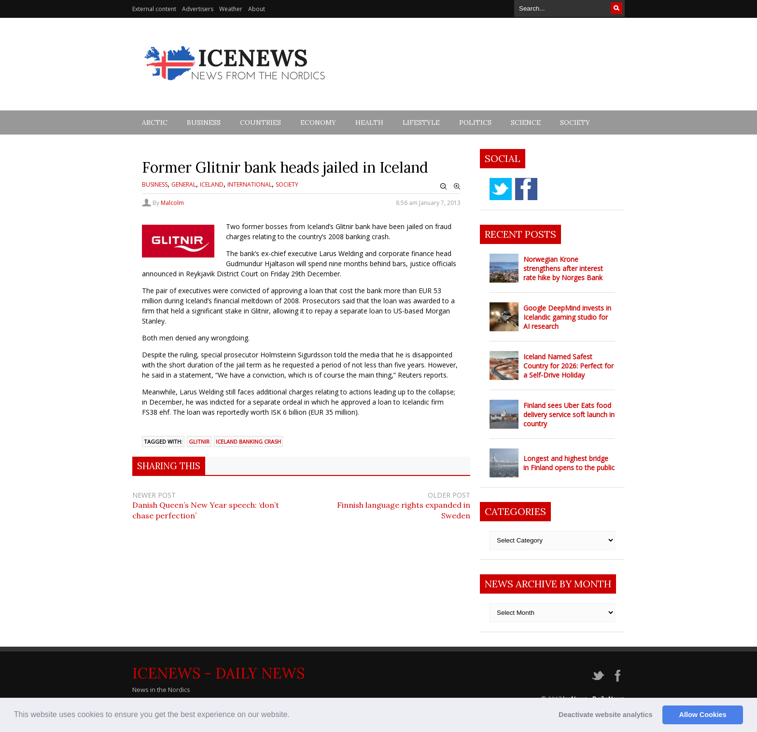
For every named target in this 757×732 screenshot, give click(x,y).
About (256, 9)
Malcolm (172, 203)
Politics (475, 122)
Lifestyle (421, 122)
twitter (501, 189)
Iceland (212, 184)
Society (575, 122)
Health (369, 122)
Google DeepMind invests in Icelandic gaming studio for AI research (567, 317)
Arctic (155, 122)
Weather (230, 9)
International (249, 184)
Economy (318, 122)
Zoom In (457, 186)
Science (526, 122)
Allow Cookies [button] (703, 714)
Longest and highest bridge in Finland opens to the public (569, 463)
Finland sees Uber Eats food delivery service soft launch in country (569, 414)
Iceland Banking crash (248, 441)
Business (204, 122)
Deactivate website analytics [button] (605, 714)
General (183, 184)
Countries (260, 122)
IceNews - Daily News (218, 673)
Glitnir (199, 441)
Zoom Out (443, 186)
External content (154, 9)
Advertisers (197, 9)
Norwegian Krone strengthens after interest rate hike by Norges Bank (563, 268)
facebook (526, 189)
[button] (293, 715)
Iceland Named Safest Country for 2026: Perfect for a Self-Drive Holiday (568, 366)
